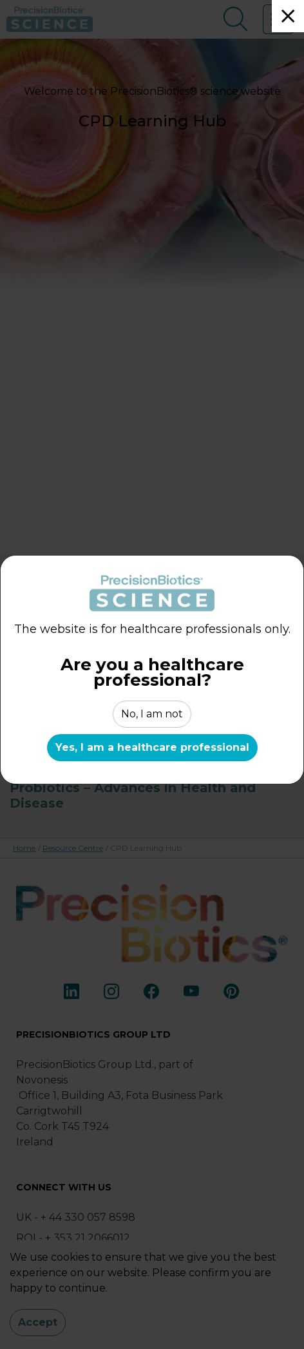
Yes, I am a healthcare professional (152, 748)
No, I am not (152, 714)
